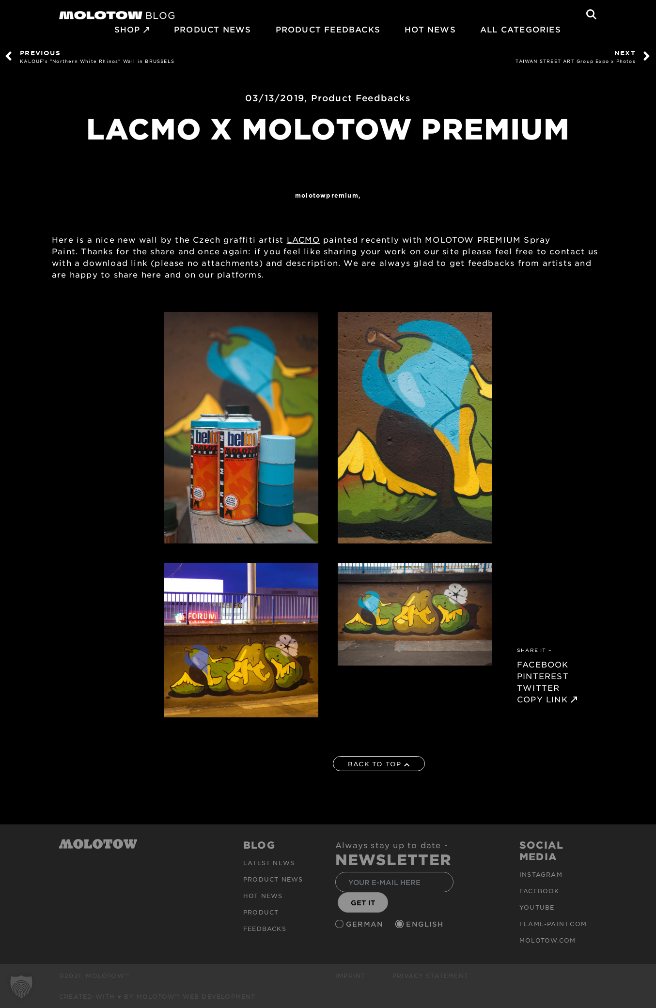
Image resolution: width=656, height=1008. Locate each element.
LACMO (303, 239)
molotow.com (547, 940)
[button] (21, 986)
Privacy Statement (430, 975)
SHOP (127, 29)
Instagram (540, 874)
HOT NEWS (430, 29)
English (426, 924)
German (366, 924)
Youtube (536, 907)
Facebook (539, 891)
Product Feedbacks (328, 29)
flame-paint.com (553, 924)
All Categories (520, 29)
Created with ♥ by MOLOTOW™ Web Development (157, 996)
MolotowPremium (327, 195)
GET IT (363, 903)
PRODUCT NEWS (212, 29)
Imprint (350, 975)
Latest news (269, 863)
